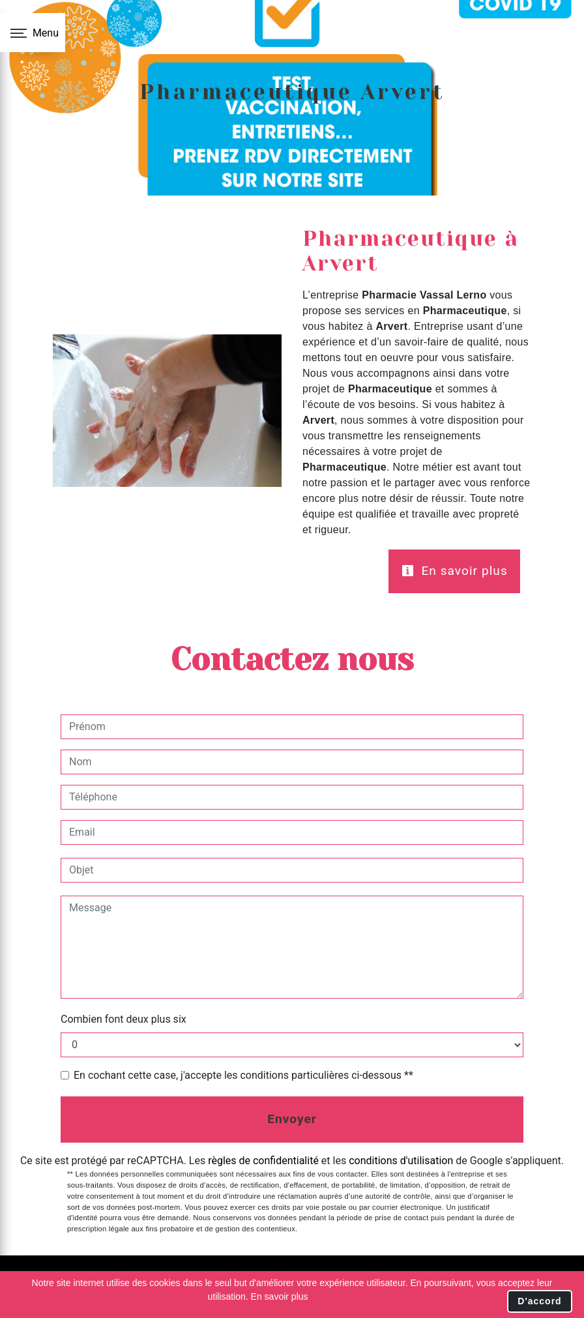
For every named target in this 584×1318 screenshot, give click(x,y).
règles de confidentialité (263, 1160)
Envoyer (292, 1118)
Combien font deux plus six (123, 1019)
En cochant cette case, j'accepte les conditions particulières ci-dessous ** (243, 1075)
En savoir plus (455, 570)
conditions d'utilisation (401, 1160)
